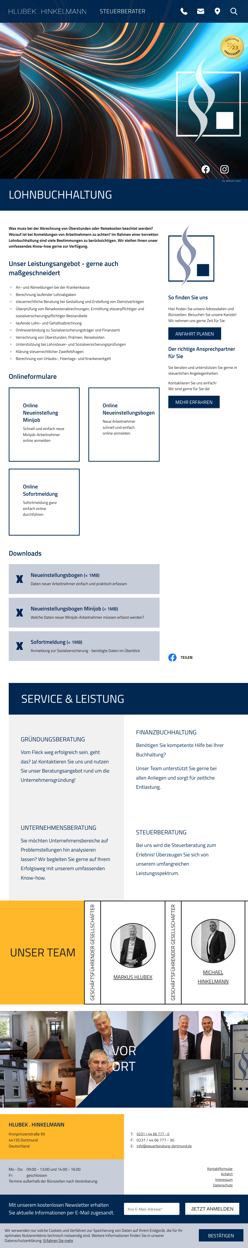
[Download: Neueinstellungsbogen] (84, 579)
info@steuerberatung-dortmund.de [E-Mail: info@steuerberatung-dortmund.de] (164, 1146)
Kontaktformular (219, 1168)
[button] (44, 424)
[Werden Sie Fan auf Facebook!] (206, 169)
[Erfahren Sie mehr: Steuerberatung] (181, 855)
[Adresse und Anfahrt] (217, 11)
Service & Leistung (46, 109)
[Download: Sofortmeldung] (84, 646)
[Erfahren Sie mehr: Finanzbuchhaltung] (181, 762)
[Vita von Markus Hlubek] (124, 952)
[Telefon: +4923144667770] (184, 11)
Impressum (224, 1179)
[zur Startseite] (47, 11)
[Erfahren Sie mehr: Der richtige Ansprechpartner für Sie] (194, 402)
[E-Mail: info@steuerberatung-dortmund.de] (200, 11)
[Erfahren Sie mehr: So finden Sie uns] (194, 333)
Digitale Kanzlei (41, 66)
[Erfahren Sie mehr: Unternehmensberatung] (66, 855)
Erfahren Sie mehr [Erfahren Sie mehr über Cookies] (58, 1241)
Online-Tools (35, 131)
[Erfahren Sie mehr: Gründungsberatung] (66, 762)
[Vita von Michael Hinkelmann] (205, 952)
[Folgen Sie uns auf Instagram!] (224, 169)
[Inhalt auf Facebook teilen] (184, 657)
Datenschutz (223, 1185)
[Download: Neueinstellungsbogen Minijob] (84, 613)
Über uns (27, 45)
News (20, 152)
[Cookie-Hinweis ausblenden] (221, 1235)
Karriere (27, 88)
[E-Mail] (151, 1209)
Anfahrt (227, 1174)
